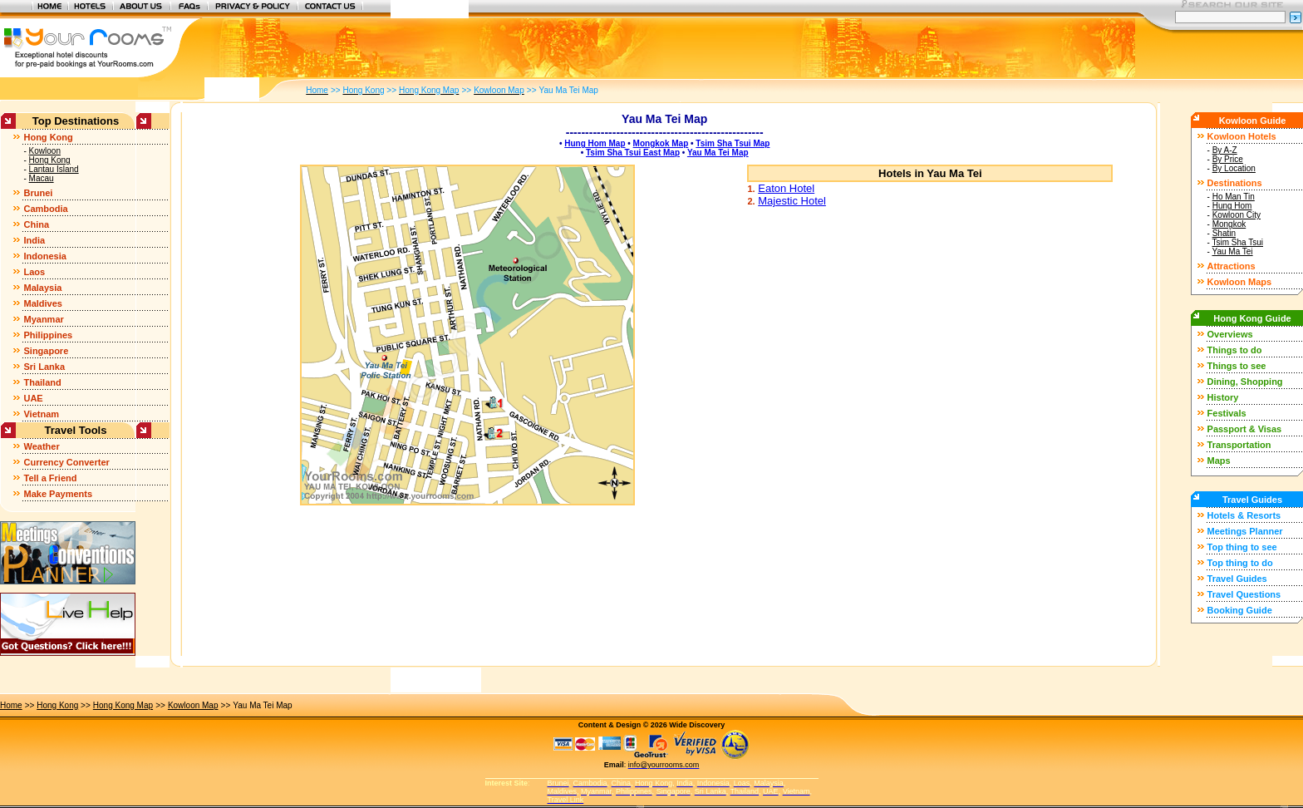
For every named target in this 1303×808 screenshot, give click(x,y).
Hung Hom (1232, 205)
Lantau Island (54, 169)
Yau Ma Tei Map (718, 152)
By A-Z (1224, 150)
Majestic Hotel (792, 201)
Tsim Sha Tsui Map (733, 143)
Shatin (1224, 233)
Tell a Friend (49, 478)
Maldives (42, 303)
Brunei (37, 193)
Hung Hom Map (594, 143)
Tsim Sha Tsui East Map (633, 152)
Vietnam (41, 414)
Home (11, 705)
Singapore (45, 351)
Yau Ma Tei (1232, 251)
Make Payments (57, 494)
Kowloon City (1236, 214)
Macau (41, 178)
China (36, 224)
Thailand (42, 382)
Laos (34, 272)
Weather (41, 446)
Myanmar (43, 319)
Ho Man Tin (1233, 196)
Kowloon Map (193, 705)
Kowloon (45, 150)
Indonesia (44, 256)
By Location (1234, 168)
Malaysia (42, 288)
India (34, 240)
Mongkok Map (661, 143)
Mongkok (1229, 224)
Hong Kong (47, 137)
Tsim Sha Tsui (1237, 242)
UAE (32, 398)
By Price (1227, 159)
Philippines (47, 335)
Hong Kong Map (123, 705)
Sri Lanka (44, 367)
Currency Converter (66, 462)
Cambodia (45, 209)
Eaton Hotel (786, 188)
